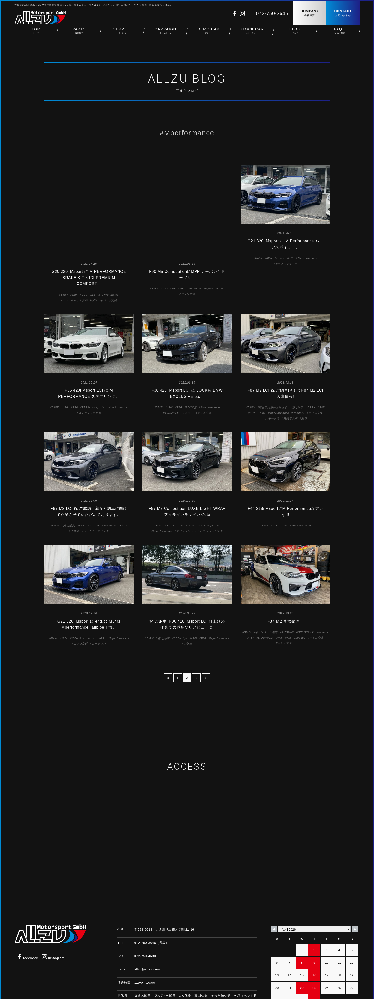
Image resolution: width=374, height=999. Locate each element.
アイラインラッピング (191, 494)
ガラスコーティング (96, 494)
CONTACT (343, 13)
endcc (280, 258)
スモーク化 (272, 381)
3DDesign (77, 601)
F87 (321, 370)
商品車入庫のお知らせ (273, 370)
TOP (35, 33)
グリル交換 (188, 210)
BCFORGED (306, 595)
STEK (123, 489)
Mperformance (109, 210)
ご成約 (75, 494)
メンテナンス (286, 606)
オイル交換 (316, 600)
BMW (64, 210)
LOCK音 (191, 370)
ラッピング (216, 494)
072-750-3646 (272, 13)
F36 (75, 370)
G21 (291, 258)
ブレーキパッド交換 (104, 216)
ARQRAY (288, 595)
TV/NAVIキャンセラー (179, 376)
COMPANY (309, 13)
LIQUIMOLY (266, 600)
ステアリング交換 (89, 376)
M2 (264, 376)
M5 (174, 204)
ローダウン (99, 607)
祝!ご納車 (297, 370)
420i (65, 370)
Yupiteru (298, 376)
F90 (165, 204)
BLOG (295, 33)
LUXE (254, 376)
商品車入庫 (290, 381)
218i (275, 489)
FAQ (338, 33)
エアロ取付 (80, 607)
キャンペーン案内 (266, 595)
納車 (304, 381)
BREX (311, 370)
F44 (284, 489)
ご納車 (188, 607)
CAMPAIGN (165, 33)
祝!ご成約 (69, 489)
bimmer (323, 595)
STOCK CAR (251, 33)
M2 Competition (210, 489)
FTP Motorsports (93, 370)
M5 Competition (190, 204)
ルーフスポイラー (286, 263)
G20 (84, 210)
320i (75, 210)
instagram (53, 922)
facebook (27, 922)
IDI (93, 210)
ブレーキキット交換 (75, 216)
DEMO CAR (208, 33)
